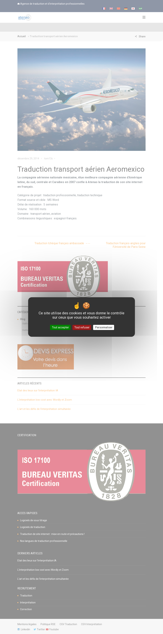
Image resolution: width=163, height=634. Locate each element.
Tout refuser (82, 327)
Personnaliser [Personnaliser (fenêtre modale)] (103, 327)
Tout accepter (60, 327)
